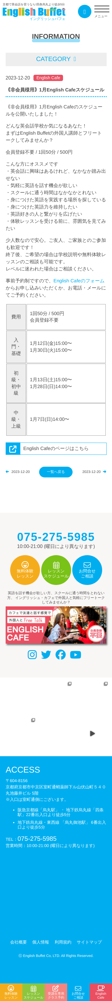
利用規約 (63, 942)
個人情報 (40, 942)
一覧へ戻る (56, 471)
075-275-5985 (36, 838)
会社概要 (18, 942)
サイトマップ (89, 942)
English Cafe (48, 77)
